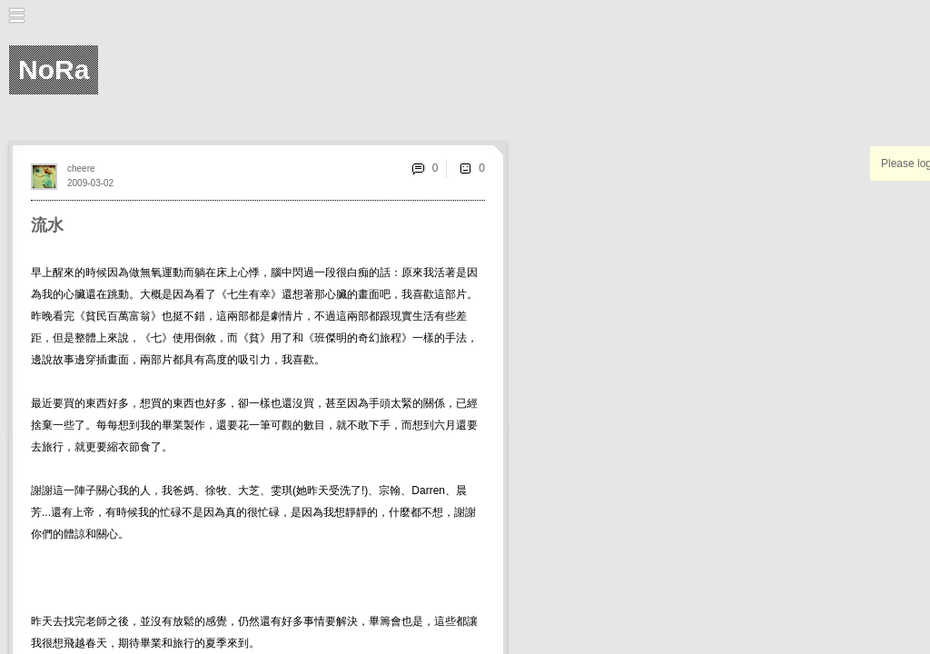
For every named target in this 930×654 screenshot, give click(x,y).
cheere (81, 168)
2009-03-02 (90, 183)
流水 (47, 225)
